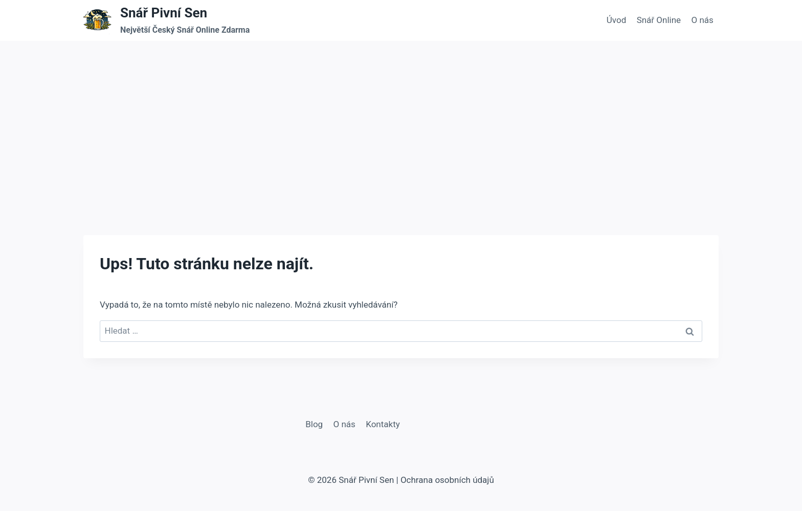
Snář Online (659, 20)
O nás (702, 20)
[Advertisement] (401, 117)
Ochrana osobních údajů (447, 480)
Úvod (616, 20)
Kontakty (383, 424)
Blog (314, 424)
